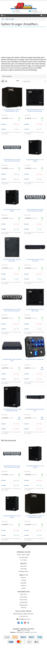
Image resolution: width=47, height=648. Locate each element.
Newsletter (23, 583)
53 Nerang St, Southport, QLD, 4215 (23, 614)
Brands (23, 588)
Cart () (43, 15)
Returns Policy (23, 599)
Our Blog (23, 580)
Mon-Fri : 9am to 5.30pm (23, 554)
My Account (23, 566)
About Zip (23, 607)
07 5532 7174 (23, 616)
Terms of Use (23, 594)
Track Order (23, 568)
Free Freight (36, 11)
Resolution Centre (23, 571)
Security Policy (23, 602)
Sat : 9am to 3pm (23, 557)
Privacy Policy (23, 597)
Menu (3, 15)
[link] (18, 622)
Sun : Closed (23, 560)
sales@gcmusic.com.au (23, 619)
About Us (23, 577)
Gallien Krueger (9, 19)
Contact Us (23, 585)
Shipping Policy (23, 605)
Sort (17, 80)
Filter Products (7, 76)
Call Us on (18, 11)
